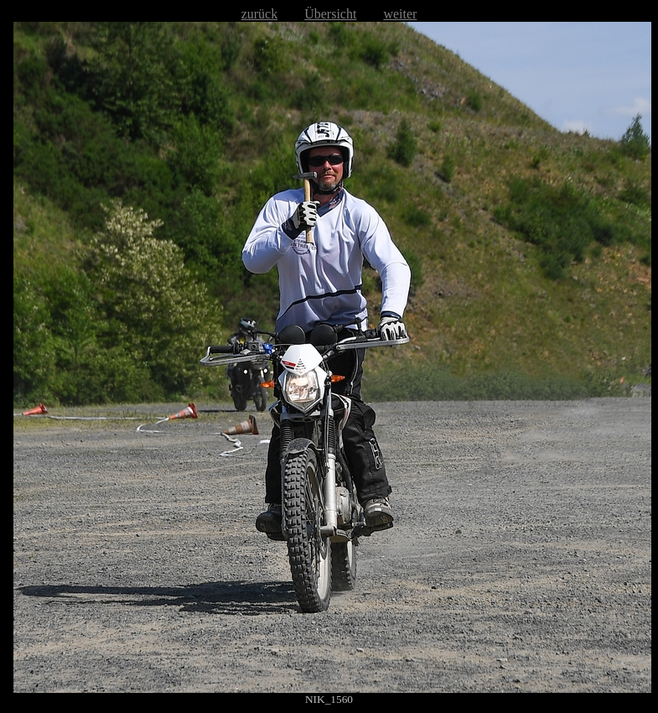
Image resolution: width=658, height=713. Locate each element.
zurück (259, 14)
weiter (400, 14)
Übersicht (330, 14)
